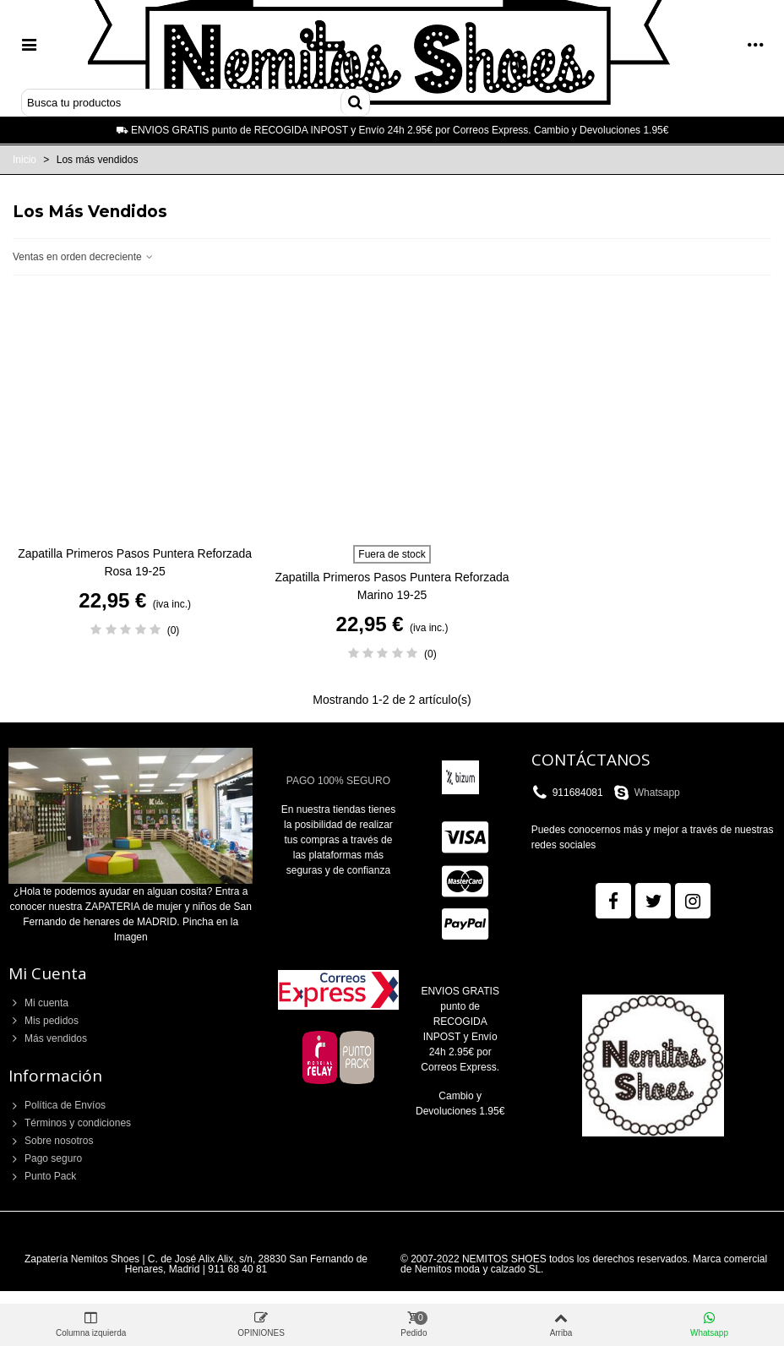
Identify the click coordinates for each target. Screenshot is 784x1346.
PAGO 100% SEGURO (338, 781)
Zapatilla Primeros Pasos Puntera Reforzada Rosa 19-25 (135, 562)
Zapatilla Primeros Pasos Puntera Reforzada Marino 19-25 (392, 586)
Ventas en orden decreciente (84, 257)
